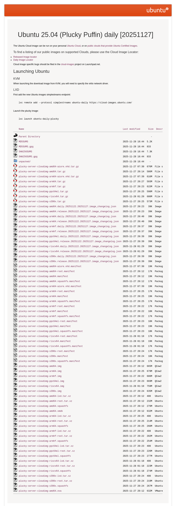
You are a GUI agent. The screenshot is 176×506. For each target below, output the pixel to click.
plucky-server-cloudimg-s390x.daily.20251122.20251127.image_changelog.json (67, 251)
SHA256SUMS (25, 150)
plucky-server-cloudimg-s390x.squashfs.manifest (49, 352)
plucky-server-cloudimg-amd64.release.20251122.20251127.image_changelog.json (69, 208)
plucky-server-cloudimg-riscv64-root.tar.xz (47, 453)
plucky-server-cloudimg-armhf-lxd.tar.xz (45, 419)
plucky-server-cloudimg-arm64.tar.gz (42, 179)
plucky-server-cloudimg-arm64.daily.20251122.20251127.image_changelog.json (67, 213)
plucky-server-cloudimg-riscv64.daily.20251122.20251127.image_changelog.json (69, 242)
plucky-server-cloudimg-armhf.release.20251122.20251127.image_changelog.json (69, 227)
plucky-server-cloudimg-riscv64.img (41, 376)
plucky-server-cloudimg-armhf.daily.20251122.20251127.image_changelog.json (67, 222)
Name (21, 128)
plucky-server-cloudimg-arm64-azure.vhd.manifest (50, 280)
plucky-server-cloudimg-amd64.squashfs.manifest (49, 275)
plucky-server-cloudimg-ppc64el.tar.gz (43, 189)
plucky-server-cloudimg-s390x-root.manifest (47, 342)
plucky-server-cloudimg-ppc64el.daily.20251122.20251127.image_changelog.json (69, 232)
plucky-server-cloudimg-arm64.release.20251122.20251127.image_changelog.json (69, 218)
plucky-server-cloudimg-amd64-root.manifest (47, 266)
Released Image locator (25, 57)
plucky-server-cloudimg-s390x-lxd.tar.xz (45, 463)
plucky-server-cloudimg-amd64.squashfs (43, 395)
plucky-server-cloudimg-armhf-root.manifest (47, 299)
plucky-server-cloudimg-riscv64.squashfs (45, 458)
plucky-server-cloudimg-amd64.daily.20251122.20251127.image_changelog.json (67, 203)
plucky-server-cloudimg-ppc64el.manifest (45, 318)
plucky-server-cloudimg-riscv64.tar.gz (43, 194)
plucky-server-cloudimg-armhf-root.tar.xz (45, 424)
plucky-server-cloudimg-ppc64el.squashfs (45, 443)
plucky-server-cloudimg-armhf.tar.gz (42, 184)
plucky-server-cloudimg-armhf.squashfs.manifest (49, 309)
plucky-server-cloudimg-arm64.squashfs (43, 415)
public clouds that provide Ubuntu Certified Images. (112, 46)
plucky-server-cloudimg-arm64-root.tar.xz (45, 410)
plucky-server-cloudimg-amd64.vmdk (41, 400)
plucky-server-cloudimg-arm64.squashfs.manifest (49, 294)
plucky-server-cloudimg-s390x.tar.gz (42, 198)
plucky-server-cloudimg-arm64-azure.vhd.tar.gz (49, 174)
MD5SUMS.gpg (26, 145)
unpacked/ (25, 160)
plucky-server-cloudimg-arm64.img (40, 362)
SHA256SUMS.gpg (28, 155)
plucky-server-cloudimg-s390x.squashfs (43, 472)
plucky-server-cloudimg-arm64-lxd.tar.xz (45, 405)
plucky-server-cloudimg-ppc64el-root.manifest (48, 314)
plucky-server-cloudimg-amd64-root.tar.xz (45, 391)
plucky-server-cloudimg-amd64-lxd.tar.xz (45, 386)
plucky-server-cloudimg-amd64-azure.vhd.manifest (50, 261)
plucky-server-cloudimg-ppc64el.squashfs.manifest (51, 323)
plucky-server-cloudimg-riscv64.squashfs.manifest (51, 338)
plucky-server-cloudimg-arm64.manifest (43, 290)
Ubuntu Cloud (74, 46)
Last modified (131, 128)
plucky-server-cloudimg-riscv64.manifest (45, 333)
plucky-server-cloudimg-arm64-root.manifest (47, 285)
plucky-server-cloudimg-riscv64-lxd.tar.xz (46, 448)
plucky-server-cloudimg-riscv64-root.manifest (48, 328)
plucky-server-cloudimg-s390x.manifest (43, 347)
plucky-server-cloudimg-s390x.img (40, 381)
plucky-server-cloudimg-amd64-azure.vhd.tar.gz (49, 165)
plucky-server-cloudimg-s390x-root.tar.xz (45, 467)
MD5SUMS (23, 141)
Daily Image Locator (23, 60)
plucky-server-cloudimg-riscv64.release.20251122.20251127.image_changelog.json (70, 246)
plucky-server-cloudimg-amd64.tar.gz (42, 170)
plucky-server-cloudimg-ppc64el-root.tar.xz (47, 439)
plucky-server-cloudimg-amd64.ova (40, 477)
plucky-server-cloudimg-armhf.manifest (43, 304)
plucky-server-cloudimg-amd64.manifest (43, 270)
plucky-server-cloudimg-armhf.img (40, 367)
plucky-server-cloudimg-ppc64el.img (41, 371)
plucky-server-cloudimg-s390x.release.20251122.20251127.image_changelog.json (69, 256)
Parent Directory (29, 136)
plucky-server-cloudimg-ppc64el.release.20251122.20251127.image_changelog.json (70, 237)
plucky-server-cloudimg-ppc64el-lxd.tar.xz (46, 434)
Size (151, 128)
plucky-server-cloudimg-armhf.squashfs (43, 429)
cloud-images (67, 64)
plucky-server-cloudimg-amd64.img (40, 357)
